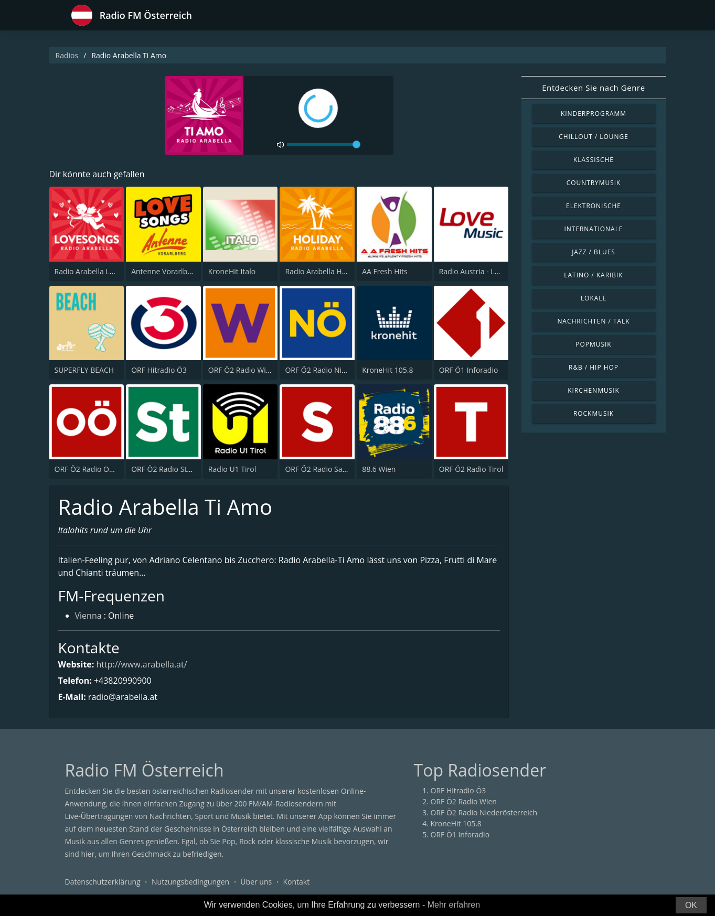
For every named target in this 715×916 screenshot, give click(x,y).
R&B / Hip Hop (593, 367)
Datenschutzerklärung (103, 882)
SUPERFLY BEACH (84, 370)
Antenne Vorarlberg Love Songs (185, 271)
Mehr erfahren (454, 904)
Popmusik (593, 344)
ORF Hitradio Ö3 (159, 370)
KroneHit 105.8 (387, 370)
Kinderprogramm (593, 113)
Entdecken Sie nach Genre (593, 87)
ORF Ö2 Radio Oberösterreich (105, 469)
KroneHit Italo (231, 271)
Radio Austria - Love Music (484, 271)
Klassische (593, 159)
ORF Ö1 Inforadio (468, 370)
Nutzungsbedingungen (190, 882)
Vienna (88, 615)
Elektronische (593, 205)
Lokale (593, 298)
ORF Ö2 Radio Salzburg (324, 469)
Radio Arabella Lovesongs (98, 271)
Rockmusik (593, 413)
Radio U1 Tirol (232, 469)
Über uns (256, 882)
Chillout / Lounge (593, 136)
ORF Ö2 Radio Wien (241, 370)
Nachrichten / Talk (593, 321)
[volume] (323, 144)
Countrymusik (594, 182)
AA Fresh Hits (385, 271)
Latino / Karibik (593, 275)
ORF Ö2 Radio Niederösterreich (338, 370)
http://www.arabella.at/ (142, 664)
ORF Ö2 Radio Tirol (471, 469)
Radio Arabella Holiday (323, 271)
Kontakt (296, 882)
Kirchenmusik (594, 390)
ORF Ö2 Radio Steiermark (174, 469)
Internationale (593, 228)
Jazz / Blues (593, 251)
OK (691, 905)
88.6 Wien (379, 469)
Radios (67, 55)
